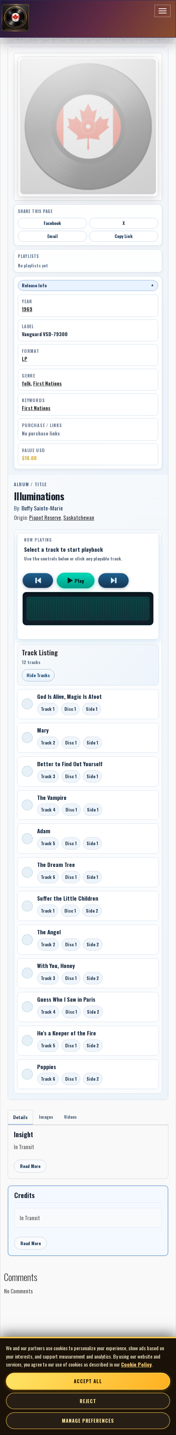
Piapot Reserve (45, 517)
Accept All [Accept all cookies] (88, 1381)
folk (26, 383)
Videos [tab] (70, 1117)
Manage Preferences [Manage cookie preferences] (88, 1420)
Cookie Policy (136, 1364)
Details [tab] (20, 1117)
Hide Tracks (38, 675)
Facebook (52, 223)
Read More (30, 1166)
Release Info (88, 285)
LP (24, 358)
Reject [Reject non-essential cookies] (88, 1401)
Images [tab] (46, 1117)
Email (52, 236)
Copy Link (124, 236)
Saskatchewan (78, 517)
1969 (27, 309)
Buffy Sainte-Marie (42, 508)
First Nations (47, 383)
